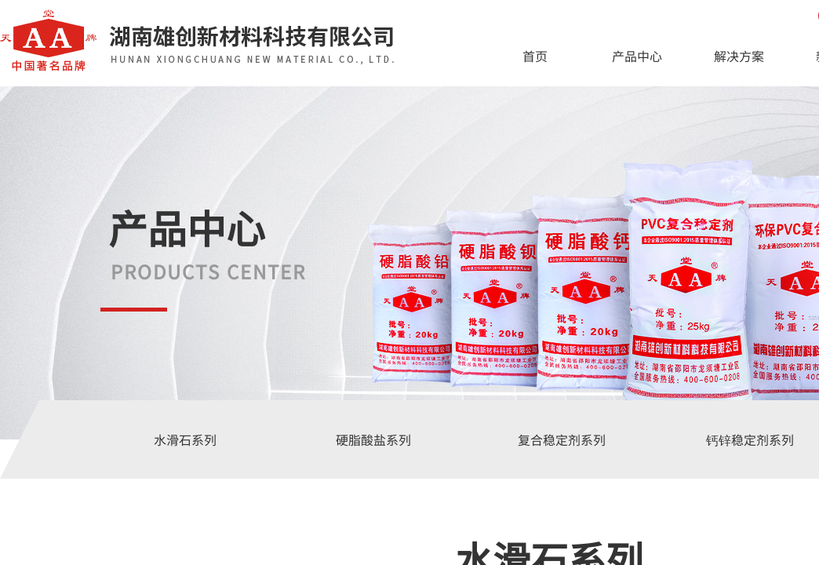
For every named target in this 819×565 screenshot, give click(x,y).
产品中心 (637, 55)
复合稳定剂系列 (562, 439)
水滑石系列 (185, 439)
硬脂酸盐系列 (373, 439)
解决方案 (739, 55)
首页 (535, 55)
